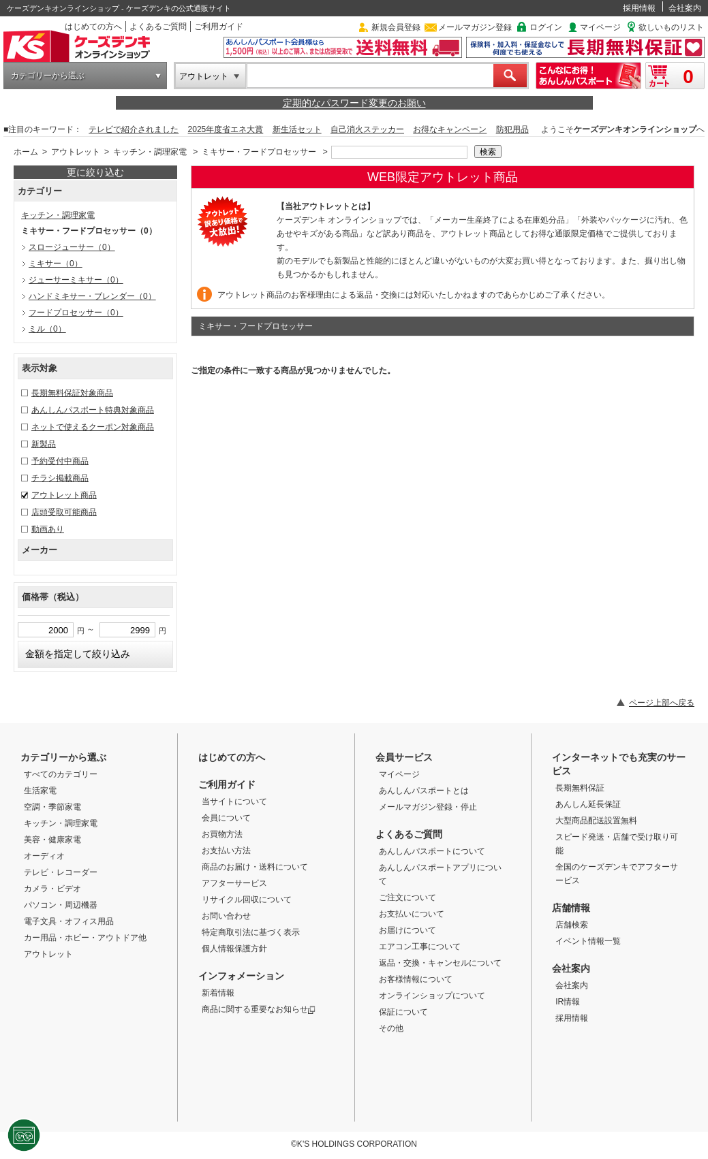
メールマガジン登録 (475, 27)
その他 (391, 1028)
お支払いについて (411, 914)
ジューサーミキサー (76, 280)
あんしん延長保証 (588, 804)
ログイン (545, 27)
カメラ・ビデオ (52, 888)
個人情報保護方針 (234, 948)
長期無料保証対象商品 (72, 393)
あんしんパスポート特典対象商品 (92, 410)
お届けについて (407, 930)
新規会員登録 (395, 27)
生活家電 (40, 790)
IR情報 (567, 1001)
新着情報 (218, 993)
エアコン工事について (420, 946)
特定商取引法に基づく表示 (251, 932)
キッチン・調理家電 (150, 152)
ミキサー (55, 263)
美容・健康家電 (52, 839)
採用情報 (639, 8)
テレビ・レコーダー (60, 872)
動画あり (47, 529)
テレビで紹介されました (134, 129)
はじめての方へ (93, 26)
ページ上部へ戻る (661, 703)
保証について (403, 1012)
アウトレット (203, 76)
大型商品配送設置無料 (596, 820)
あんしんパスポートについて (432, 851)
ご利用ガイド (218, 26)
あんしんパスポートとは (424, 790)
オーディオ (44, 856)
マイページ (600, 27)
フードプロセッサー (76, 312)
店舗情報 (571, 907)
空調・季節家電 (52, 807)
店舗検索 (571, 925)
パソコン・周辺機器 (60, 905)
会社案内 (684, 8)
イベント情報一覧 (588, 941)
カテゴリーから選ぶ (47, 75)
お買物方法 (222, 834)
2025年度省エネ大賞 (226, 129)
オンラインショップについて (432, 995)
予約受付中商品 (60, 461)
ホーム (26, 152)
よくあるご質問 (158, 26)
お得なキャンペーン (450, 129)
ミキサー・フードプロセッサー (259, 152)
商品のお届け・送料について (255, 867)
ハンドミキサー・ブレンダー (92, 296)
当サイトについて (234, 801)
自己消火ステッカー (367, 129)
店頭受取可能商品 (64, 512)
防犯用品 (512, 129)
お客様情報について (415, 979)
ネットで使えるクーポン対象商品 (92, 427)
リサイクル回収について (247, 899)
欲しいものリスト (671, 27)
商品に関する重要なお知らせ (258, 1009)
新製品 (43, 444)
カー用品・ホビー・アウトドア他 (85, 937)
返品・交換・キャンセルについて (440, 963)
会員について (226, 818)
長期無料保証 (579, 788)
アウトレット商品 (64, 495)
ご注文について (407, 897)
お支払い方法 (226, 850)
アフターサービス (234, 883)
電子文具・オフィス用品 (69, 921)
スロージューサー (72, 247)
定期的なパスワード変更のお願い (354, 102)
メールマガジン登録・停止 (428, 807)
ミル (47, 329)
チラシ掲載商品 (60, 478)
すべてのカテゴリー (60, 774)
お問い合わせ (226, 916)
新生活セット (297, 129)
